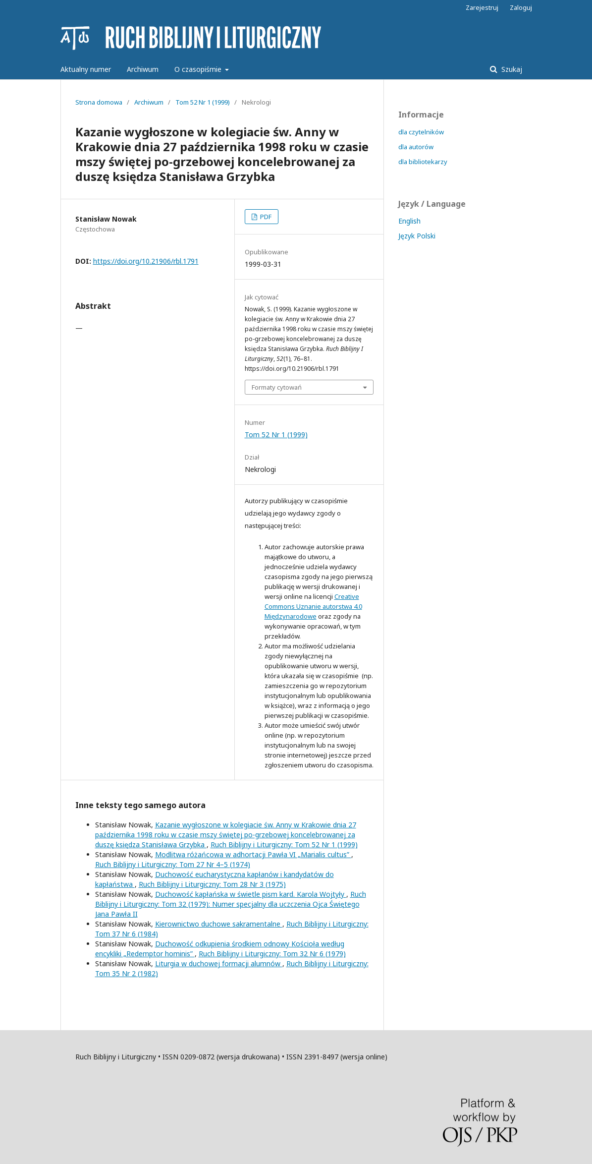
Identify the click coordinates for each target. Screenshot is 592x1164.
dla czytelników (421, 131)
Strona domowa (98, 102)
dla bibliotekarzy (422, 161)
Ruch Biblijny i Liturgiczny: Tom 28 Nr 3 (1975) (212, 884)
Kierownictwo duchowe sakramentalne (218, 924)
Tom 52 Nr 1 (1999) (202, 102)
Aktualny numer (85, 69)
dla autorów (415, 146)
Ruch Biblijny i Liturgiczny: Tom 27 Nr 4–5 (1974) (172, 864)
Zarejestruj (482, 7)
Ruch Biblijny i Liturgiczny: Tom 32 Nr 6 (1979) (272, 953)
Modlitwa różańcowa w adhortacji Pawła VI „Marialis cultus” (253, 854)
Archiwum (143, 69)
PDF (265, 216)
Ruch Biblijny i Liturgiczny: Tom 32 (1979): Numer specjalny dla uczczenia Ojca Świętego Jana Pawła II (230, 904)
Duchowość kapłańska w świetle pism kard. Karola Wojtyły (250, 894)
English (409, 221)
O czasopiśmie (198, 69)
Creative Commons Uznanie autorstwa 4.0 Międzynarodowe (313, 606)
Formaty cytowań (277, 387)
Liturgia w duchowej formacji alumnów (218, 963)
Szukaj (510, 69)
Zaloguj (521, 7)
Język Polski (416, 235)
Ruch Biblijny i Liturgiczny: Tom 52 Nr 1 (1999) (284, 844)
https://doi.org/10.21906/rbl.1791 (146, 261)
